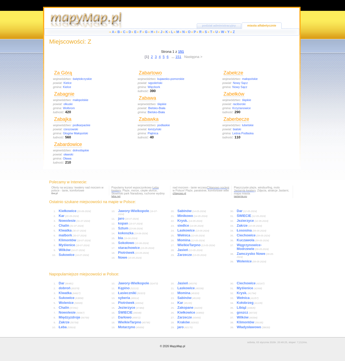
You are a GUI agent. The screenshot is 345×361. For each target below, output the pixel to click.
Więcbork (154, 87)
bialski (237, 129)
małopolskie (80, 100)
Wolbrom (69, 108)
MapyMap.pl (177, 346)
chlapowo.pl (179, 193)
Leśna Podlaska (242, 133)
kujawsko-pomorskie (170, 78)
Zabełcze (233, 73)
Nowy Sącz (240, 82)
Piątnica (153, 133)
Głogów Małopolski (75, 133)
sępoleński (155, 82)
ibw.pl (54, 193)
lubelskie (248, 125)
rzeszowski (70, 129)
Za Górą (63, 73)
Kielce (67, 82)
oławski (68, 154)
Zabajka (63, 119)
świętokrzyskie (82, 78)
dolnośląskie (81, 150)
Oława (67, 158)
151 (178, 57)
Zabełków (234, 94)
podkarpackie (81, 125)
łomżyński (154, 129)
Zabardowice (68, 144)
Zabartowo (150, 73)
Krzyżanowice (241, 108)
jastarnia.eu (240, 196)
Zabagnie (64, 94)
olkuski (68, 104)
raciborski (239, 104)
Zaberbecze (236, 119)
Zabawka (149, 119)
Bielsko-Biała (157, 108)
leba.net (115, 196)
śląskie (161, 104)
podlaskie (163, 125)
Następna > (193, 57)
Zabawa (147, 98)
